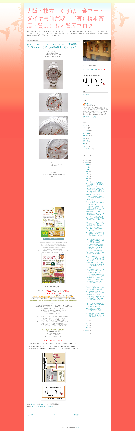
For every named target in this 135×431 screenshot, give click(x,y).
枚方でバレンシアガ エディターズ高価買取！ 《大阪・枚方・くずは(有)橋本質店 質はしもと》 (95, 282)
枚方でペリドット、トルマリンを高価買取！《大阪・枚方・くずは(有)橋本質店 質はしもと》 (95, 213)
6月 (87, 178)
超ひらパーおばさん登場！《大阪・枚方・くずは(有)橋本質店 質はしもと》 (95, 229)
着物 (84, 143)
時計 (51, 406)
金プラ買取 (41, 406)
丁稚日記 (85, 146)
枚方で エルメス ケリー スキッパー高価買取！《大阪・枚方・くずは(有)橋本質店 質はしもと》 (95, 234)
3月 (87, 323)
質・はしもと (88, 104)
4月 (87, 320)
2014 (86, 160)
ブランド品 (34, 406)
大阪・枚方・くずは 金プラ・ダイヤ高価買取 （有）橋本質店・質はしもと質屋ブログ (65, 18)
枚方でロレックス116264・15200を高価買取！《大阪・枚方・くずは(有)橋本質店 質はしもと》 (95, 316)
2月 (87, 325)
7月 (87, 176)
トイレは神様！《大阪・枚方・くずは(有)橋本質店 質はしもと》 (95, 310)
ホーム (53, 415)
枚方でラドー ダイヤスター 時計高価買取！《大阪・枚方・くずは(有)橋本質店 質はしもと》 (95, 223)
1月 (87, 327)
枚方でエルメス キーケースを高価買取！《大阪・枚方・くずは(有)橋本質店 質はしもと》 (95, 208)
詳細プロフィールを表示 (89, 117)
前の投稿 (76, 415)
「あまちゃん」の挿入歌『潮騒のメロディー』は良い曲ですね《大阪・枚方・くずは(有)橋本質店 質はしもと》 (95, 246)
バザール (85, 128)
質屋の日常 (86, 141)
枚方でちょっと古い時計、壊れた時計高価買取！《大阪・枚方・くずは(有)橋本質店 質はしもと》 (95, 299)
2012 (86, 330)
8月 (87, 174)
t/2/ (76, 300)
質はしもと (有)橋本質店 (90, 69)
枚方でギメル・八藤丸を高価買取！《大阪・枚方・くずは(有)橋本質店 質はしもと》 (95, 218)
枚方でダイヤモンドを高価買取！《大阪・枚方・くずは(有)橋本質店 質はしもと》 (95, 184)
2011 (86, 333)
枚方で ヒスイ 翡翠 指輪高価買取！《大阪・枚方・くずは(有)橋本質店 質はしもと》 (95, 252)
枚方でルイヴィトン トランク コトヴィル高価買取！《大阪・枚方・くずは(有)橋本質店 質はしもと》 (95, 265)
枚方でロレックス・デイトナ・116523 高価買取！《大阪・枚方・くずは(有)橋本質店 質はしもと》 (95, 197)
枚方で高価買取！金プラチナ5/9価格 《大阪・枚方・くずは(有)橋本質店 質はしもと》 (95, 293)
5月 (87, 181)
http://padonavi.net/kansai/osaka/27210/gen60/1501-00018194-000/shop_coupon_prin (52, 300)
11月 (87, 167)
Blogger (77, 427)
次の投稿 (30, 415)
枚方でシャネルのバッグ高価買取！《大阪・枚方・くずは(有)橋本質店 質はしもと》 (95, 305)
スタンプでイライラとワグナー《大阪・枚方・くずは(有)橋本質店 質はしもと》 (95, 203)
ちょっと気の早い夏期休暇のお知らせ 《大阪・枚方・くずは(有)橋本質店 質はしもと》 (95, 276)
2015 (86, 158)
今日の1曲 (47, 406)
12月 (87, 164)
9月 (87, 171)
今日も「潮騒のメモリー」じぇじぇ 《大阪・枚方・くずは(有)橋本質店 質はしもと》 (95, 240)
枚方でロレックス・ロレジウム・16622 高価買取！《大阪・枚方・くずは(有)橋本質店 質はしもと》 (95, 190)
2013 (86, 162)
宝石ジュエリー (87, 148)
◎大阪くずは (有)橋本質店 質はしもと (53, 330)
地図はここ (86, 94)
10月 (87, 169)
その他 (85, 125)
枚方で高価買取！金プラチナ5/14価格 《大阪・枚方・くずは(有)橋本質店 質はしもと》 (95, 271)
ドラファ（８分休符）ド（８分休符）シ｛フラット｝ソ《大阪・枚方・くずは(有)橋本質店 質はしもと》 (95, 258)
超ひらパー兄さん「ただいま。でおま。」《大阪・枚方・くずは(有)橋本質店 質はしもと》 (95, 288)
